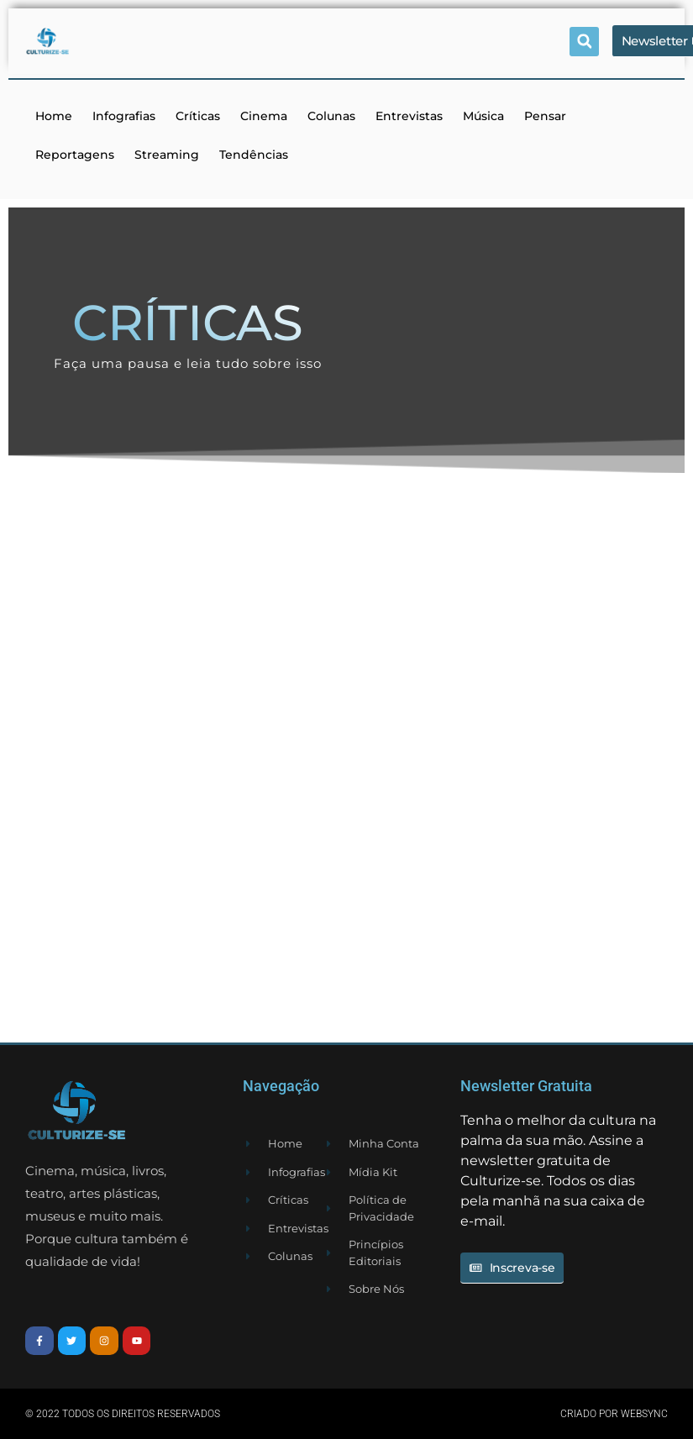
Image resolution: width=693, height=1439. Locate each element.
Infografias (123, 115)
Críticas (198, 115)
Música (483, 115)
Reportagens (74, 154)
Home (53, 115)
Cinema (263, 115)
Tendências (253, 154)
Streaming (166, 154)
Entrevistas (409, 115)
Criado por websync (614, 1414)
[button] (584, 41)
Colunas (331, 115)
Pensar (545, 115)
